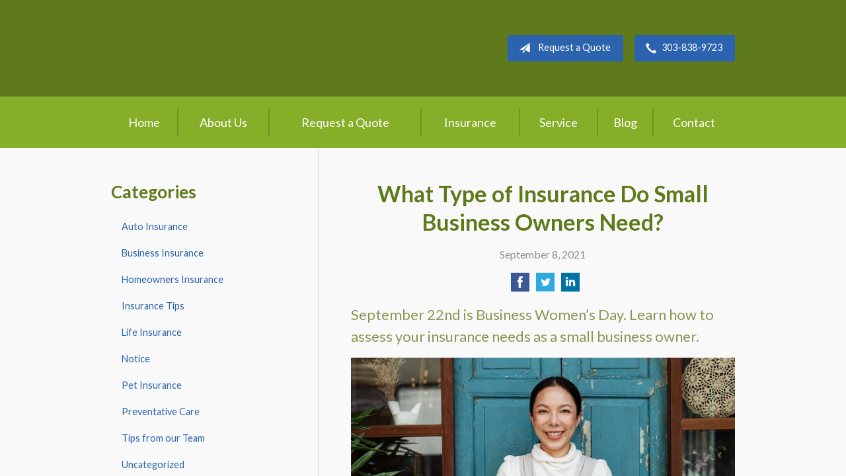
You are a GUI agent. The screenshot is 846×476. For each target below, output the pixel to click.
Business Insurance (163, 252)
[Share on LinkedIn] (570, 286)
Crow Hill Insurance (218, 48)
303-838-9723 (681, 48)
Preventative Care (161, 411)
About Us (223, 122)
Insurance (470, 122)
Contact (694, 122)
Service (558, 122)
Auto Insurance (155, 226)
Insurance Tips (153, 305)
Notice (136, 358)
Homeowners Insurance (172, 279)
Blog (625, 122)
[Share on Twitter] (545, 286)
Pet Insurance (152, 385)
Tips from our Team (163, 438)
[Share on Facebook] (520, 286)
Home (144, 122)
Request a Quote (562, 48)
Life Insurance (152, 332)
